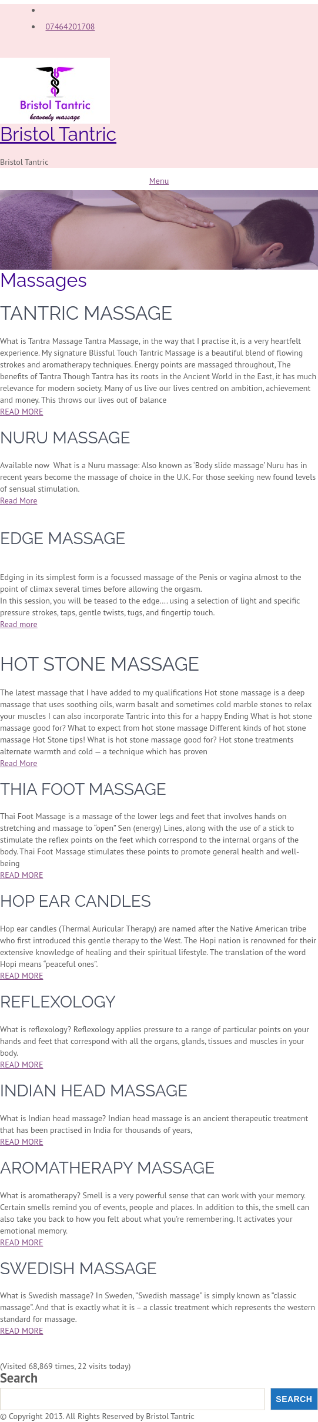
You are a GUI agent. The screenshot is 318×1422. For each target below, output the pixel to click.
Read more (19, 624)
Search (19, 1378)
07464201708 (70, 26)
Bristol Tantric (58, 134)
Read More (18, 500)
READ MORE (21, 411)
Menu (159, 180)
